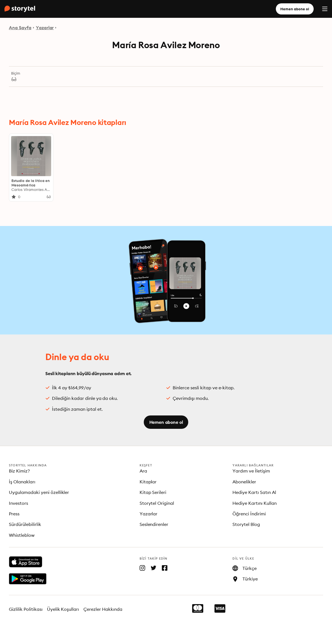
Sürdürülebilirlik (25, 524)
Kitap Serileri (153, 492)
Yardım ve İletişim (251, 471)
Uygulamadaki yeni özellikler (39, 492)
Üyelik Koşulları (63, 609)
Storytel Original (157, 503)
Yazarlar (45, 27)
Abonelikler (244, 481)
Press (14, 513)
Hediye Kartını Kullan (254, 503)
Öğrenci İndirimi (249, 513)
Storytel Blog (246, 524)
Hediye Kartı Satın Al (254, 492)
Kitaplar (148, 481)
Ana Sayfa (20, 27)
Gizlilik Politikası (26, 609)
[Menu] (325, 9)
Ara (143, 471)
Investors (18, 503)
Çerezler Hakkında (102, 609)
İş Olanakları (22, 481)
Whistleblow (21, 535)
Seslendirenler (154, 524)
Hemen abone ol (294, 9)
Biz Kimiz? (19, 471)
